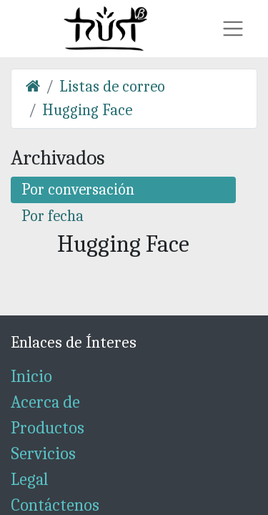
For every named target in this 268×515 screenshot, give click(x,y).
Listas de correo (112, 86)
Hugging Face (87, 110)
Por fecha (52, 216)
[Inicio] (33, 86)
